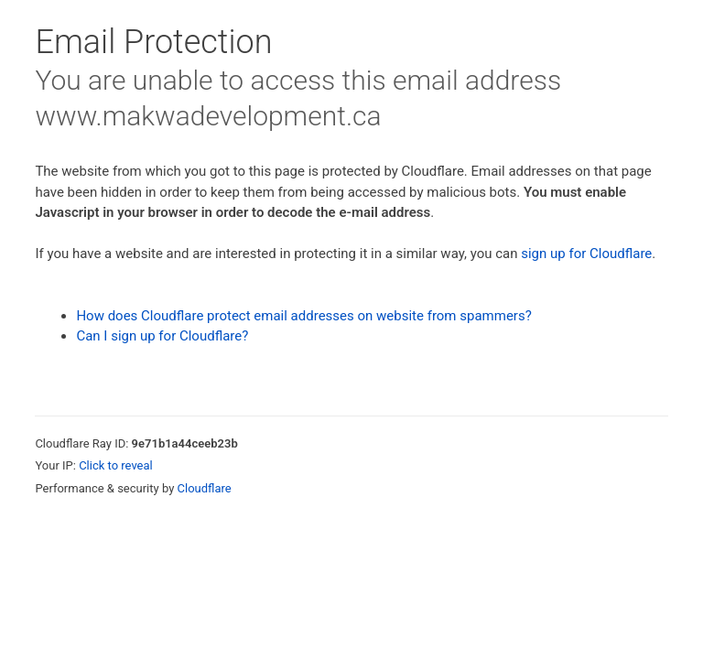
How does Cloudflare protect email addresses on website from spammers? (303, 316)
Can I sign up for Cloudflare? (162, 336)
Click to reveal (116, 465)
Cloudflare (205, 488)
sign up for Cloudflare (586, 253)
